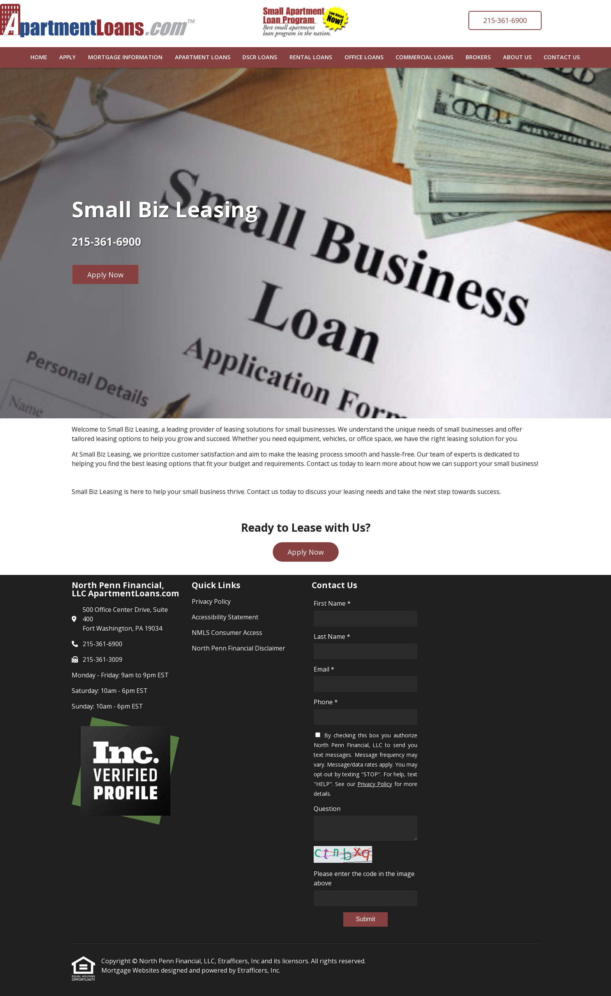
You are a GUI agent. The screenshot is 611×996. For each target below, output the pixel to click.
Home (38, 57)
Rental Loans (311, 57)
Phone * (326, 702)
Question (327, 808)
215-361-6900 (505, 20)
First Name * (332, 603)
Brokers (478, 57)
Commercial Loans (424, 57)
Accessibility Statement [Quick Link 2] (225, 617)
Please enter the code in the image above (364, 878)
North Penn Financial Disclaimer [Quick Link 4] (238, 648)
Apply (67, 57)
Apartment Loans (202, 57)
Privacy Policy (374, 784)
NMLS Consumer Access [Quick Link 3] (227, 632)
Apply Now (105, 274)
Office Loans (363, 57)
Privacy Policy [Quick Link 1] (211, 601)
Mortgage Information (125, 57)
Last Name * (332, 636)
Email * (324, 669)
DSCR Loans (259, 57)
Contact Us (562, 57)
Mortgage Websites (131, 970)
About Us (517, 57)
